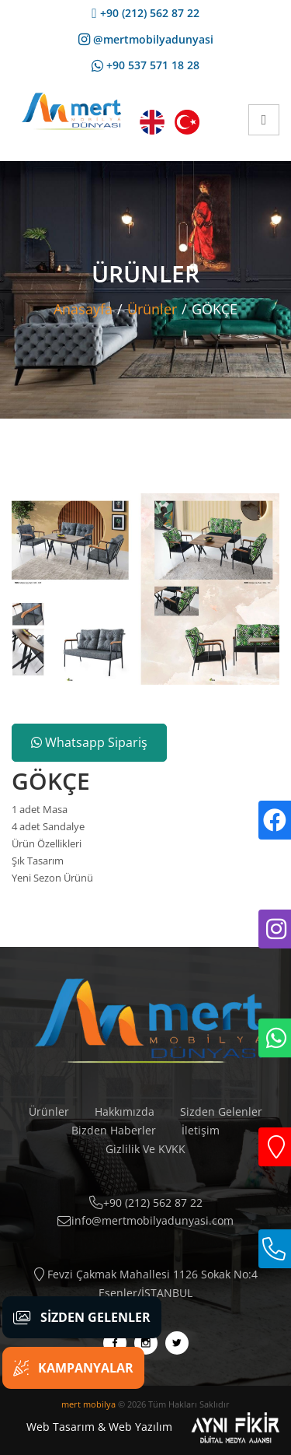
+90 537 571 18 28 (145, 65)
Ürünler (152, 309)
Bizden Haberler (113, 1130)
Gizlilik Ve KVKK (145, 1148)
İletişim (201, 1130)
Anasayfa (83, 309)
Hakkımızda (124, 1111)
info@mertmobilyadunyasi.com (145, 1220)
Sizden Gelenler (221, 1111)
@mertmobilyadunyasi (145, 39)
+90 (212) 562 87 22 (145, 12)
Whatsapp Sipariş (89, 742)
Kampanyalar (73, 1367)
